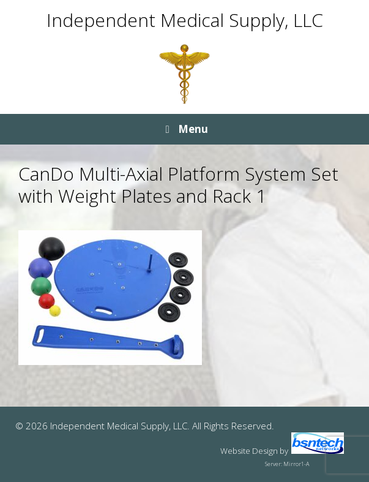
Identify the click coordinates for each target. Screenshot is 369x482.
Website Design (249, 450)
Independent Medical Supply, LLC (185, 19)
